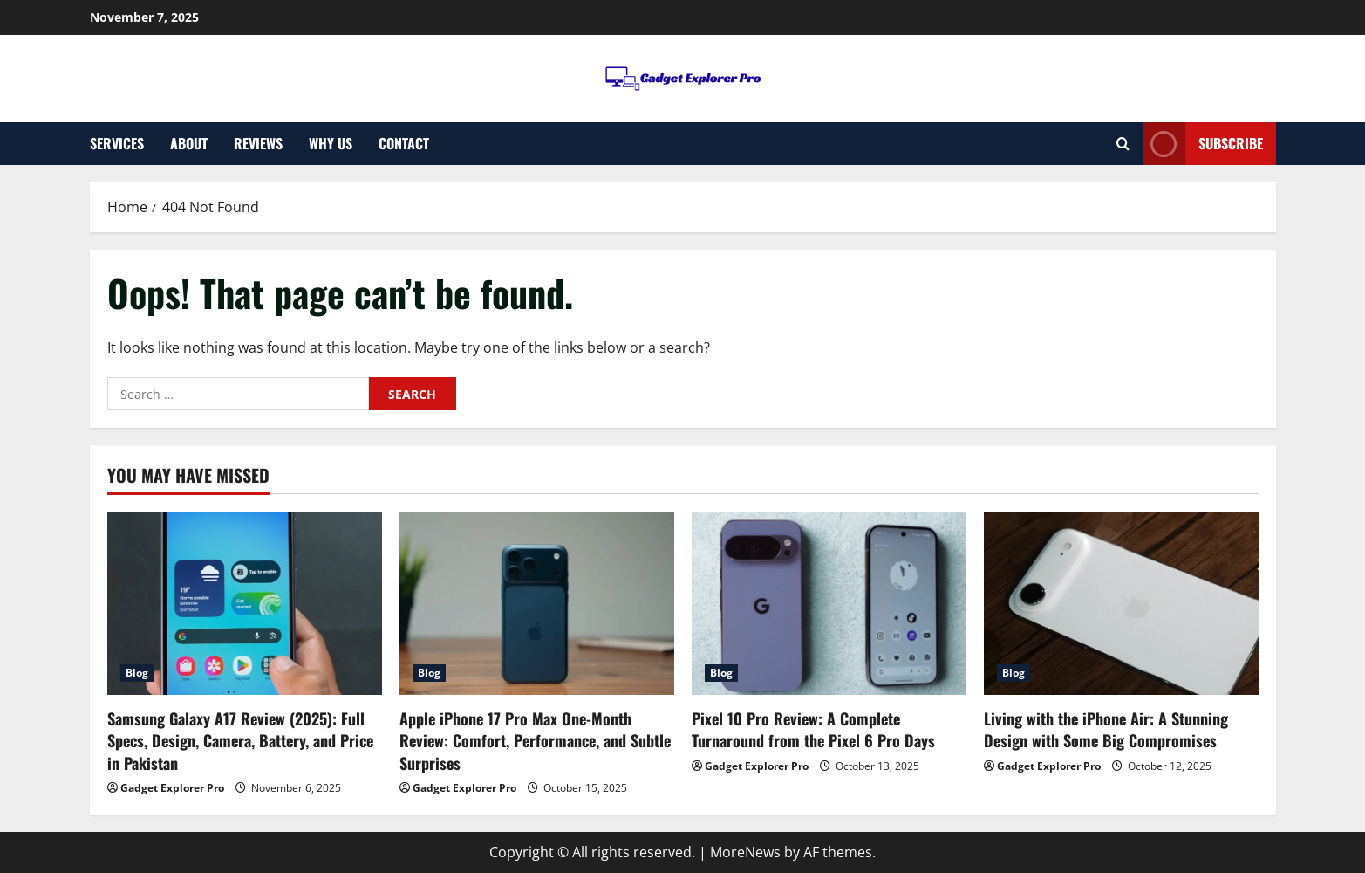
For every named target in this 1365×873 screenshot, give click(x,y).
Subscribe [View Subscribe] (1203, 143)
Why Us (330, 143)
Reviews (258, 143)
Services (117, 143)
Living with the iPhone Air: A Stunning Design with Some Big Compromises (1106, 729)
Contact (404, 143)
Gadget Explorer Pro (172, 787)
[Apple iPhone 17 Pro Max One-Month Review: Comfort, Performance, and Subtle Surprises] (536, 603)
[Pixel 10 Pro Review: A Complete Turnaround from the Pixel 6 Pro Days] (829, 603)
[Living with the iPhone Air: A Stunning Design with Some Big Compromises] (1121, 603)
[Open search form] (1123, 144)
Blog (137, 672)
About (189, 143)
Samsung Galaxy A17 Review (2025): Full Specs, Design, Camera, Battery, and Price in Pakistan (240, 740)
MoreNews (745, 852)
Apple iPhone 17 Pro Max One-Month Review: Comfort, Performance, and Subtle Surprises (535, 740)
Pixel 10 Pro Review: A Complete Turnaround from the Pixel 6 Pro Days (813, 729)
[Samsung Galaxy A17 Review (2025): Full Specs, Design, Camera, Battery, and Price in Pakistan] (244, 603)
